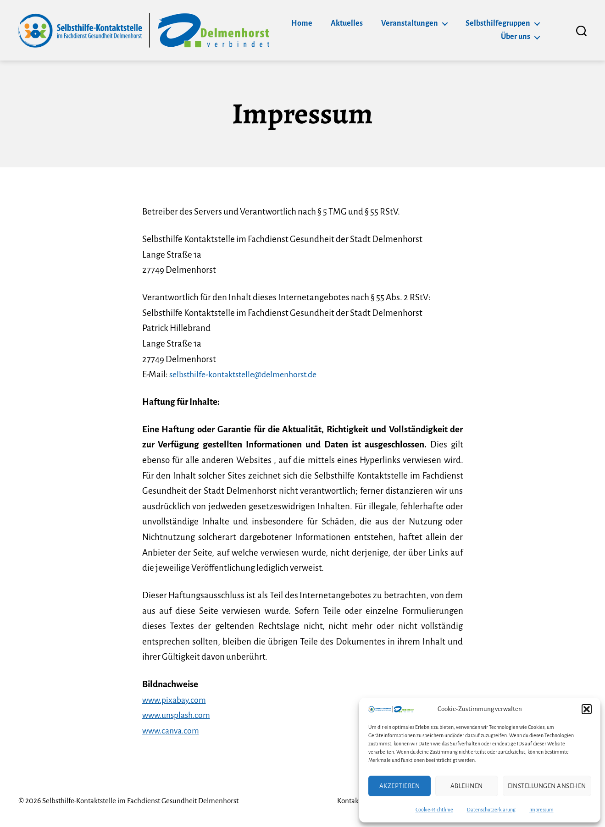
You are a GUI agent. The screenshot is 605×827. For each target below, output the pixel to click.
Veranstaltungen (409, 23)
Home (301, 23)
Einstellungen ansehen (547, 786)
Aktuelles (347, 23)
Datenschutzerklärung (491, 809)
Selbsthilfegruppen (498, 23)
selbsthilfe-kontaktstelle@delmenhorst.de (249, 374)
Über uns (515, 37)
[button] (586, 709)
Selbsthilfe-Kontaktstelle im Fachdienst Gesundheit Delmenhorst (144, 801)
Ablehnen (466, 786)
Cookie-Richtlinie (434, 809)
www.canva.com (172, 730)
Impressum (541, 809)
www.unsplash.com (178, 715)
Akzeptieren (399, 786)
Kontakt (342, 801)
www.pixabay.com (176, 700)
